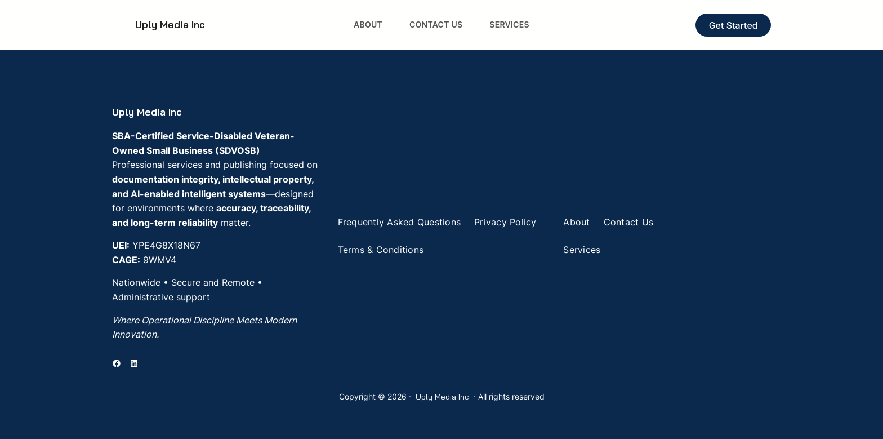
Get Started (733, 25)
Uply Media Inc (170, 24)
